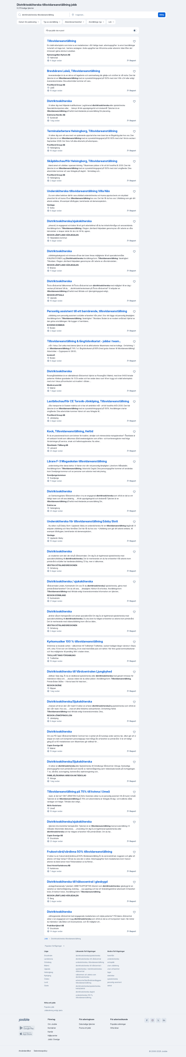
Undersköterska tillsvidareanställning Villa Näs (78, 191)
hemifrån (110, 956)
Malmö (46, 966)
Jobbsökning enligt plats (53, 1010)
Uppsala (47, 969)
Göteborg (47, 962)
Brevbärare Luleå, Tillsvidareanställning (73, 71)
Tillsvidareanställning (61, 41)
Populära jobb (49, 1007)
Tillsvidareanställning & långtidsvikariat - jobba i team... (84, 341)
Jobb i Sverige (54, 1039)
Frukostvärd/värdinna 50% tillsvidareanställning (79, 851)
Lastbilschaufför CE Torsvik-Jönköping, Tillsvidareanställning (88, 401)
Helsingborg (48, 972)
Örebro (46, 979)
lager (109, 972)
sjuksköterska (112, 979)
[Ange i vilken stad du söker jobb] (96, 14)
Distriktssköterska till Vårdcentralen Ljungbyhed (79, 671)
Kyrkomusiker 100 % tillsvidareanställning (75, 641)
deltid (109, 986)
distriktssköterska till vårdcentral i (88, 966)
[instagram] (152, 1020)
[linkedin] (164, 1020)
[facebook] (146, 1020)
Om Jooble (52, 1024)
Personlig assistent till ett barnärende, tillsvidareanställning (87, 311)
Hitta (161, 15)
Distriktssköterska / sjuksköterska (70, 581)
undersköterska (113, 959)
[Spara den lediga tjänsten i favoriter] (134, 41)
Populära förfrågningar (55, 946)
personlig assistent (114, 982)
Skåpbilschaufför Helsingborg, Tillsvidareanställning (82, 161)
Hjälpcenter (52, 1035)
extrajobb (110, 962)
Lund (46, 982)
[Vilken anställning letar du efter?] (43, 14)
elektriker (110, 976)
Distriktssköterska (59, 101)
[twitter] (158, 1020)
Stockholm (48, 956)
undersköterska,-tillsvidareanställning (90, 962)
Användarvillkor (25, 1051)
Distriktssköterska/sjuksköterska (69, 221)
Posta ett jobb (85, 1028)
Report (131, 60)
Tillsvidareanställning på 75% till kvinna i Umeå (78, 791)
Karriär (50, 1032)
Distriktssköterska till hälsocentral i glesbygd (77, 881)
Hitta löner (114, 1028)
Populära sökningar (118, 1024)
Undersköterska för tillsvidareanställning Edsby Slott (82, 521)
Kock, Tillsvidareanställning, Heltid (70, 431)
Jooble (164, 1051)
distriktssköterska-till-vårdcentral (88, 959)
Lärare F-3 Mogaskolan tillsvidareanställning (77, 461)
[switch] (135, 30)
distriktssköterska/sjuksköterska (88, 956)
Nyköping (47, 976)
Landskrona (48, 959)
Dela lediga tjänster (87, 1024)
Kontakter (52, 1028)
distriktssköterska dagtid (85, 992)
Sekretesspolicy (40, 1051)
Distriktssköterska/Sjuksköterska (69, 701)
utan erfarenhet (113, 969)
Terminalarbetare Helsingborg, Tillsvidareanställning (82, 131)
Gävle (46, 986)
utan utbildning (113, 966)
